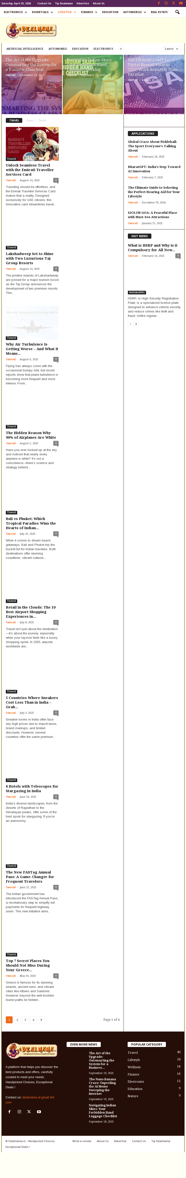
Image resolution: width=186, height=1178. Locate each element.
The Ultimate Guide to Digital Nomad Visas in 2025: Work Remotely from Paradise (153, 67)
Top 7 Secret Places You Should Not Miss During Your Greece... (28, 965)
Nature (133, 1096)
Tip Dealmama (64, 3)
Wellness (134, 1067)
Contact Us (44, 3)
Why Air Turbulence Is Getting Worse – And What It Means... (32, 349)
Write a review (81, 1141)
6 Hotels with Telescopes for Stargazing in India (32, 788)
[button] (177, 12)
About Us (99, 3)
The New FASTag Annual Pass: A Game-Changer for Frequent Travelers (30, 877)
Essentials (42, 12)
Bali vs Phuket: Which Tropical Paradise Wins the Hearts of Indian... (31, 523)
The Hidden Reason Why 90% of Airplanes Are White (31, 435)
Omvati (11, 75)
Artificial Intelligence (24, 48)
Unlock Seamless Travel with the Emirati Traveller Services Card (30, 170)
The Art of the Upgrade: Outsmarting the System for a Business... (101, 1060)
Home (30, 120)
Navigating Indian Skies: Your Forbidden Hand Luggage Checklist (89, 65)
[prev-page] (130, 323)
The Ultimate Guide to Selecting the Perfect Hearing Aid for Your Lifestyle (154, 192)
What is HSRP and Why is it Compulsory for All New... (153, 247)
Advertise (83, 3)
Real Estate (159, 12)
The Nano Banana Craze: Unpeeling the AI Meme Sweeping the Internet (102, 1086)
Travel (11, 159)
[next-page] (136, 323)
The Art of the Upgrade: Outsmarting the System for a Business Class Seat (31, 65)
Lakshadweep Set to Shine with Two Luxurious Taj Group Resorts (30, 258)
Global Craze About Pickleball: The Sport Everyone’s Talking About (152, 146)
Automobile (134, 12)
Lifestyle (67, 12)
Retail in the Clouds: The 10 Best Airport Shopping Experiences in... (30, 612)
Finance (89, 12)
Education (110, 12)
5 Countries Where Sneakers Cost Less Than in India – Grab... (32, 702)
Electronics (15, 12)
